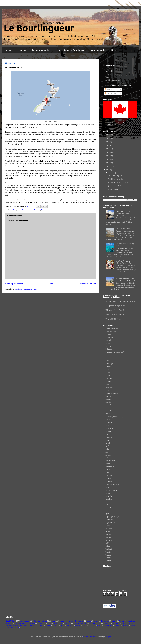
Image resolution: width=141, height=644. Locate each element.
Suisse (108, 546)
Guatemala (109, 423)
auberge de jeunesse (76, 621)
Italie (107, 449)
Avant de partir (98, 50)
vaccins (132, 625)
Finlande (109, 411)
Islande (108, 443)
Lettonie (108, 458)
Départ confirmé (113, 189)
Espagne (108, 399)
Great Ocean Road (95, 623)
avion (98, 625)
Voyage (122, 621)
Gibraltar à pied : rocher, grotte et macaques (124, 212)
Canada (30, 210)
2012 (108, 166)
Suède (108, 543)
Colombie (109, 375)
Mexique (109, 475)
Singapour (109, 534)
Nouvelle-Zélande (112, 490)
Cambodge (109, 364)
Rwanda (108, 525)
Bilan (89, 621)
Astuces (39, 625)
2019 (108, 142)
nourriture (68, 623)
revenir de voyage (20, 623)
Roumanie (109, 520)
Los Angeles (41, 623)
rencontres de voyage (80, 623)
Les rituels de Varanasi (123, 228)
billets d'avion (22, 210)
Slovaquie (109, 537)
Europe (10, 620)
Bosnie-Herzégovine (113, 358)
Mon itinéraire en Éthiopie (125, 278)
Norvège (108, 487)
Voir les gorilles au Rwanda (115, 310)
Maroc (108, 472)
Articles (108, 89)
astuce (14, 210)
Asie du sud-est (40, 621)
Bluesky (108, 68)
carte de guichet (108, 625)
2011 (108, 170)
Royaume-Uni (110, 523)
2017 (108, 149)
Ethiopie (108, 408)
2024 (108, 138)
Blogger (108, 637)
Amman (32, 625)
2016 (108, 152)
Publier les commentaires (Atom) (26, 289)
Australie (109, 343)
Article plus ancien (87, 283)
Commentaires (111, 93)
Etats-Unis (109, 405)
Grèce (108, 420)
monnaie (125, 625)
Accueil (8, 50)
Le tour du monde (40, 50)
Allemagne (109, 337)
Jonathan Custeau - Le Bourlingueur (116, 123)
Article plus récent (14, 283)
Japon (108, 452)
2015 (108, 156)
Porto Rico (109, 508)
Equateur (109, 396)
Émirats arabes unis (112, 393)
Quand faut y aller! (114, 186)
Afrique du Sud (111, 331)
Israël (107, 446)
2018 (108, 145)
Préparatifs (45, 210)
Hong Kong (110, 428)
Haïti (107, 425)
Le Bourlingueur (39, 27)
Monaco (108, 478)
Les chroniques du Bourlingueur (70, 50)
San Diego (115, 623)
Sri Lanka (109, 540)
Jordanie (108, 455)
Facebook (109, 71)
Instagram (109, 74)
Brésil (108, 361)
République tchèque (112, 517)
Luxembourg (110, 467)
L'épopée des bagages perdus (116, 306)
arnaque (91, 625)
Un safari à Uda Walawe (114, 319)
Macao (108, 469)
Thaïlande (109, 549)
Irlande (108, 440)
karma (131, 623)
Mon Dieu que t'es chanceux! (118, 182)
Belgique (109, 349)
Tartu (85, 625)
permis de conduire (13, 627)
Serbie (108, 531)
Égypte (108, 390)
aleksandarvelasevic (90, 637)
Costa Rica (109, 378)
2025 (108, 135)
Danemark (109, 387)
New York (69, 625)
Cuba (107, 384)
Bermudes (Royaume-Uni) (115, 352)
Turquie (108, 555)
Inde (107, 434)
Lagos (55, 625)
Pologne (108, 505)
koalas (117, 625)
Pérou (108, 502)
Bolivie (108, 355)
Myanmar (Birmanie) (113, 484)
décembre (111, 173)
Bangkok (32, 623)
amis (49, 623)
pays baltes (23, 625)
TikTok (108, 77)
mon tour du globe (12, 625)
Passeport (37, 210)
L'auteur (22, 50)
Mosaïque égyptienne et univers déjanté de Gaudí (124, 262)
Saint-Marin (110, 528)
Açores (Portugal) (112, 328)
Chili (107, 370)
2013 (108, 163)
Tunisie (108, 552)
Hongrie (108, 431)
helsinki (123, 623)
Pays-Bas (109, 499)
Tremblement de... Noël (116, 179)
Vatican (108, 558)
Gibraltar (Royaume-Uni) (114, 417)
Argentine (109, 340)
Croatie (108, 381)
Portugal (108, 511)
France (108, 414)
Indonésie (109, 437)
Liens (113, 50)
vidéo (61, 621)
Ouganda (109, 496)
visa (51, 210)
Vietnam (108, 561)
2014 (108, 159)
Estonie (108, 402)
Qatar (107, 514)
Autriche (109, 346)
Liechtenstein (110, 461)
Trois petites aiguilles (115, 176)
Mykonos (106, 623)
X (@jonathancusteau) (113, 80)
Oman (108, 493)
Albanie (108, 334)
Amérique (24, 621)
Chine (108, 372)
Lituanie (108, 464)
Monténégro (110, 481)
